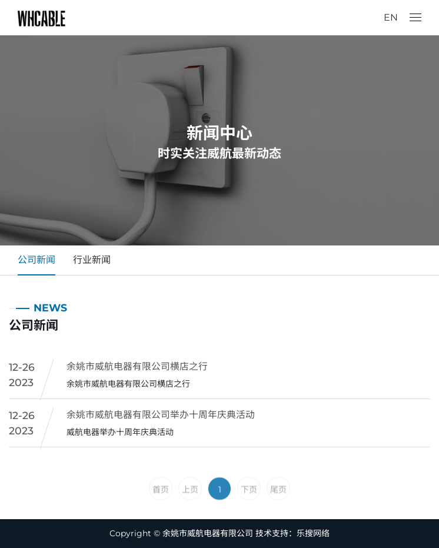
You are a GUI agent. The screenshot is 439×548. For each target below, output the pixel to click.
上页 (190, 507)
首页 (160, 507)
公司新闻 (36, 259)
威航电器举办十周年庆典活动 (120, 434)
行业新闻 (92, 259)
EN (391, 17)
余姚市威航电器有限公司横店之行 (137, 368)
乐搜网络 (313, 533)
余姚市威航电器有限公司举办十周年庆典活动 (160, 417)
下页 (249, 507)
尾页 (278, 507)
